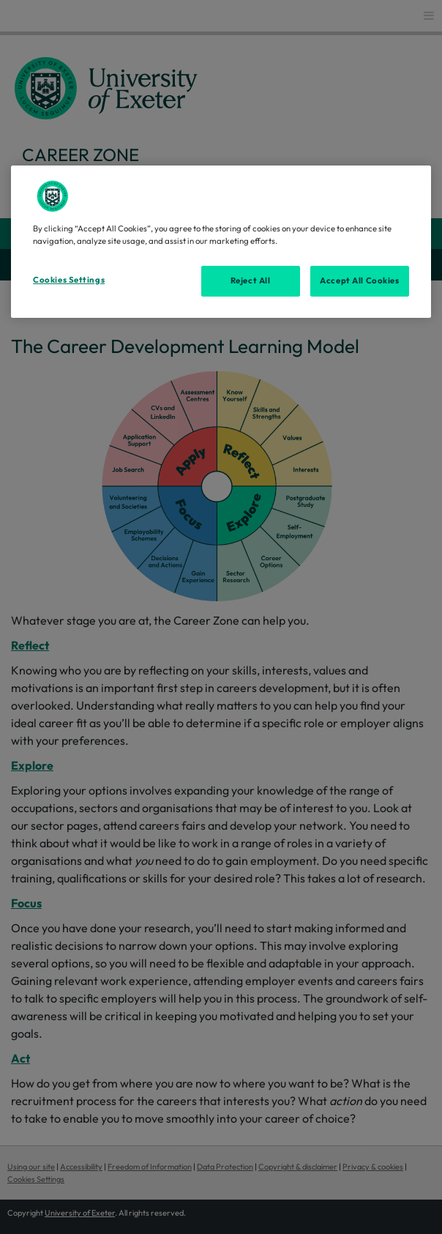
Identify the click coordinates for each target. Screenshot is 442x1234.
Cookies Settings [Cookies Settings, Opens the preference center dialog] (69, 280)
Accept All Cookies (359, 280)
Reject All (251, 280)
